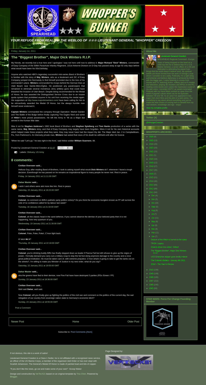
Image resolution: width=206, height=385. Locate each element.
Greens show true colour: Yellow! (165, 247)
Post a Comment (23, 308)
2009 (151, 273)
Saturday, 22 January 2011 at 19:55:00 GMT (38, 265)
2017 (151, 170)
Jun (153, 218)
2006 (151, 285)
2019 (151, 163)
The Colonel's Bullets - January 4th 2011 (168, 260)
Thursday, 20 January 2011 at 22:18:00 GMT (38, 243)
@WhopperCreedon (154, 122)
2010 (151, 270)
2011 (151, 192)
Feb (153, 233)
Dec (153, 195)
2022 (151, 151)
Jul (152, 214)
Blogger (13, 376)
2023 (151, 148)
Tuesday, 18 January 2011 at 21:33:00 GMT (38, 207)
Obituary (31, 152)
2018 (151, 166)
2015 (151, 177)
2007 (151, 281)
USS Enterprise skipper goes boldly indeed (169, 257)
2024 (151, 144)
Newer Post (17, 321)
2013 (151, 185)
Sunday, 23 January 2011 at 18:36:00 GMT (38, 279)
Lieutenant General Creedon (173, 56)
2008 (151, 277)
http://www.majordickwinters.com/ (43, 100)
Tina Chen (81, 374)
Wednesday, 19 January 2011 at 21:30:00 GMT (40, 223)
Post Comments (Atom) (81, 332)
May (153, 221)
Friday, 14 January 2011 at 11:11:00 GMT (37, 176)
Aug (153, 210)
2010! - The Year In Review (162, 264)
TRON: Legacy (157, 243)
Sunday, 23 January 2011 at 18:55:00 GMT (38, 302)
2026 (151, 137)
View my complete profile (156, 108)
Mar (153, 229)
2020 (151, 159)
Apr (153, 225)
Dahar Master (24, 182)
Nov (153, 199)
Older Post (133, 321)
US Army (40, 152)
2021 (151, 155)
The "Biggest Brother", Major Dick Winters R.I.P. (51, 57)
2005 (151, 288)
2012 (151, 189)
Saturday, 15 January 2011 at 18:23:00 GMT (38, 190)
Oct (153, 203)
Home (75, 321)
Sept (153, 207)
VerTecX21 (41, 374)
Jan (153, 236)
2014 (151, 181)
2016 (151, 174)
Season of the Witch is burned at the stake (169, 240)
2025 (151, 140)
